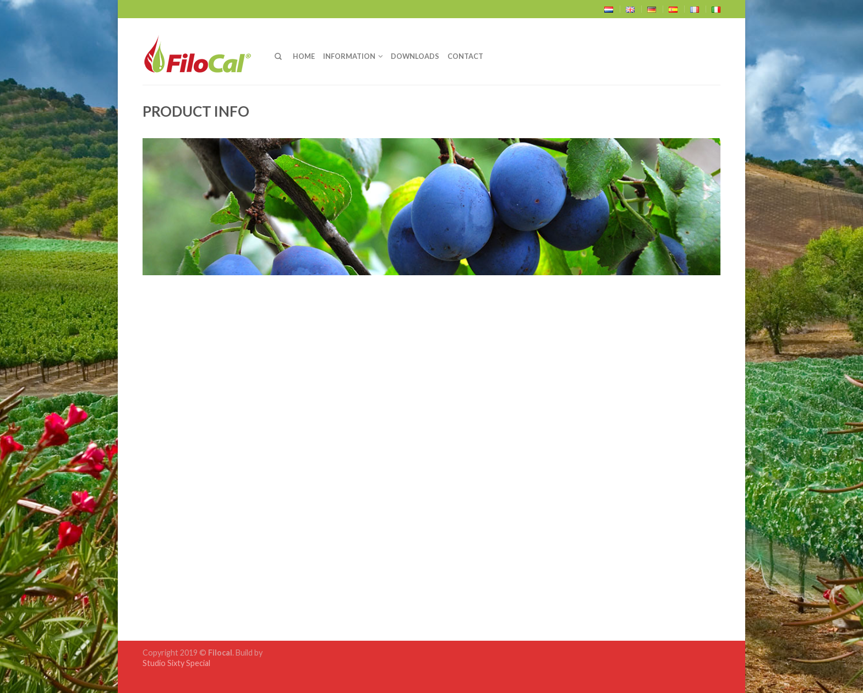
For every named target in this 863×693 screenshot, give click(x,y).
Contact (465, 56)
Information (349, 56)
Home (304, 56)
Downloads (415, 56)
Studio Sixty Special (176, 663)
